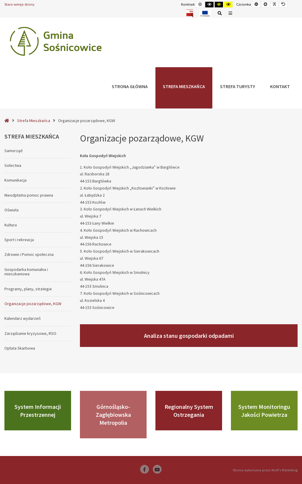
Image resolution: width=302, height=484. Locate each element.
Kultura (10, 225)
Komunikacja (15, 180)
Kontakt (280, 86)
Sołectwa (12, 165)
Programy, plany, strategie (28, 289)
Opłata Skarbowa (19, 348)
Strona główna (130, 86)
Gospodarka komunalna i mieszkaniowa (26, 271)
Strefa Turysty (237, 86)
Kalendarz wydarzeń (22, 318)
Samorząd (13, 150)
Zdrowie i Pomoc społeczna (29, 254)
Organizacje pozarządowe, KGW (32, 303)
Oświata (11, 210)
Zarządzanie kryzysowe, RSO (30, 333)
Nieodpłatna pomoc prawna (28, 195)
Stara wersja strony (19, 4)
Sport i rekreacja (19, 239)
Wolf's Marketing (284, 470)
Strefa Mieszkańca (184, 86)
